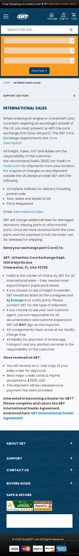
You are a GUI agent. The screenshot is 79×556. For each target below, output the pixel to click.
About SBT (39, 443)
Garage (52, 16)
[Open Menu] (6, 16)
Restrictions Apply (63, 4)
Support (39, 458)
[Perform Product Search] (71, 30)
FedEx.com (12, 166)
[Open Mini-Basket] (74, 16)
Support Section (39, 95)
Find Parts (39, 71)
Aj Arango (15, 300)
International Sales (28, 211)
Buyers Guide (39, 483)
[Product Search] (32, 30)
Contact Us (39, 470)
